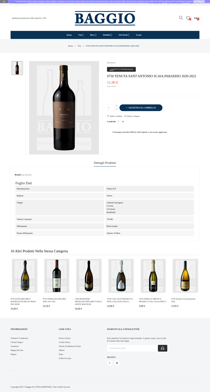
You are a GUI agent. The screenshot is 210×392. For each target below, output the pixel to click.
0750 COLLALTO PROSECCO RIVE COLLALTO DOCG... (120, 300)
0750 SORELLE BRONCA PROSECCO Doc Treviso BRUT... (153, 300)
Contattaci (15, 346)
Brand (18, 175)
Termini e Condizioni (19, 338)
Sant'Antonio (26, 175)
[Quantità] (111, 107)
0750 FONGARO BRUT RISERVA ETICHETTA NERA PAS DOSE (23, 301)
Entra (61, 354)
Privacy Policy (65, 338)
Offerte (62, 350)
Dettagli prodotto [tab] (105, 162)
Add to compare (132, 116)
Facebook (109, 363)
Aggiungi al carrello (142, 108)
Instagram (117, 363)
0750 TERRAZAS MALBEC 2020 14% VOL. (54, 300)
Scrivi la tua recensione (121, 69)
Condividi (118, 122)
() (188, 18)
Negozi (13, 354)
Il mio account (65, 358)
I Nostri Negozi (17, 342)
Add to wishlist (114, 116)
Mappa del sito (17, 350)
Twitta (122, 122)
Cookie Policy (64, 342)
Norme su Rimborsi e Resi (70, 346)
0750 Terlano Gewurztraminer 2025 (183, 300)
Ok (4, 2)
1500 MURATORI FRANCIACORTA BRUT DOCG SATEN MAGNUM (88, 301)
